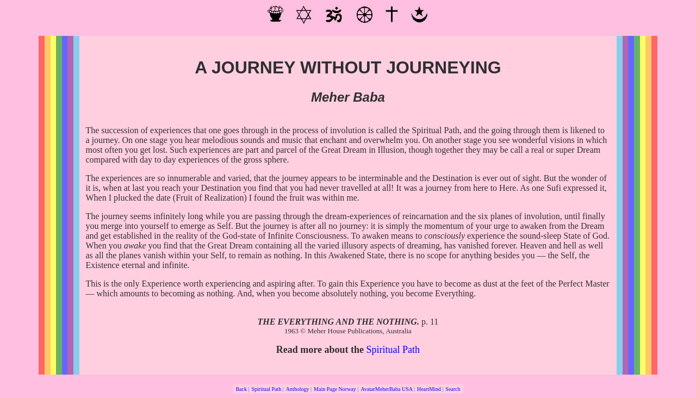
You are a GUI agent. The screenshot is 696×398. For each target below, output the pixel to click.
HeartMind (429, 389)
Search (452, 389)
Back (241, 389)
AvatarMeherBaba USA (386, 389)
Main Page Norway (335, 389)
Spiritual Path (393, 349)
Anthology (297, 389)
